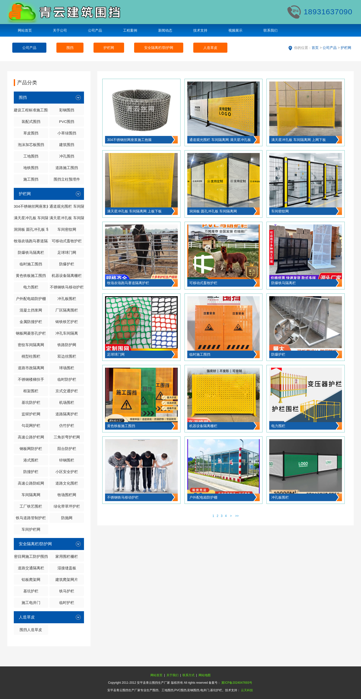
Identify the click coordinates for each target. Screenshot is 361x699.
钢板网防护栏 (31, 448)
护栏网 (109, 48)
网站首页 (25, 30)
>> (237, 516)
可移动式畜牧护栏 (67, 241)
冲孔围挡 (66, 156)
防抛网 (66, 518)
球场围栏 (66, 368)
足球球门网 (66, 252)
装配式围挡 (31, 121)
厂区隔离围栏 (66, 310)
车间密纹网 (66, 229)
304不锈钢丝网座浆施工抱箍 (31, 206)
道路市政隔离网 (31, 368)
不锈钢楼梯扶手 (31, 379)
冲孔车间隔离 (66, 333)
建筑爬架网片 (66, 579)
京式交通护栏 (66, 391)
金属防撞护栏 (31, 322)
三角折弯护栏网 (67, 437)
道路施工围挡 (66, 168)
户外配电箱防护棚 (31, 298)
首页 (315, 48)
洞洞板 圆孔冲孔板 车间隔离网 (31, 229)
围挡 (69, 48)
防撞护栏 (30, 472)
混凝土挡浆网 (31, 310)
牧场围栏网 (66, 495)
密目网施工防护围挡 (31, 556)
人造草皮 (210, 48)
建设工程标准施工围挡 (31, 110)
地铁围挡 (30, 168)
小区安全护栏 (66, 472)
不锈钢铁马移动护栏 (67, 287)
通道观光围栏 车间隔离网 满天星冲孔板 (66, 206)
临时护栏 (66, 602)
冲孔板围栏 (66, 298)
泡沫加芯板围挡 (31, 144)
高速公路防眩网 (31, 483)
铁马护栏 (66, 591)
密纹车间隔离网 (31, 345)
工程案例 (130, 30)
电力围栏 (30, 287)
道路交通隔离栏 (31, 568)
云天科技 (247, 690)
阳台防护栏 (66, 448)
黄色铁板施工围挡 (31, 275)
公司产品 (95, 30)
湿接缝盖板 (66, 568)
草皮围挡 (30, 133)
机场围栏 (66, 402)
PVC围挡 (66, 121)
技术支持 (200, 30)
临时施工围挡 (31, 264)
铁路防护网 (66, 345)
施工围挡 (30, 179)
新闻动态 (165, 30)
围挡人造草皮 (31, 630)
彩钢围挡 (66, 110)
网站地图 (205, 675)
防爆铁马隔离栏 (31, 252)
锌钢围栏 (66, 460)
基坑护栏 (30, 591)
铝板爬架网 (31, 579)
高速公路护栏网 (31, 437)
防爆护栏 (66, 264)
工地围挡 (30, 156)
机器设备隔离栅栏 (67, 275)
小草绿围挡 (66, 133)
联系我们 (270, 30)
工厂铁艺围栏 (31, 506)
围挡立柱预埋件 (67, 179)
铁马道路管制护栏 (31, 518)
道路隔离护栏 (66, 414)
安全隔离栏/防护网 (158, 48)
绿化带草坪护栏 (67, 506)
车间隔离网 (31, 495)
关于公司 (60, 30)
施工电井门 (31, 602)
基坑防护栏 (31, 402)
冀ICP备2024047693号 (236, 682)
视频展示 (235, 30)
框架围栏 (30, 391)
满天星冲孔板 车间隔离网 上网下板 (31, 218)
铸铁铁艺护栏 (66, 322)
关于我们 (172, 675)
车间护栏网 (31, 529)
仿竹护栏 (66, 425)
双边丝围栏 (66, 356)
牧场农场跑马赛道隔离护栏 (31, 241)
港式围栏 (30, 460)
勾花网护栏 (31, 425)
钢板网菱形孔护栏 (31, 333)
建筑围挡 (66, 144)
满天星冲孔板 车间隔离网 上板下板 (66, 218)
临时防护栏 (66, 379)
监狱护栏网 (31, 414)
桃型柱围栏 (31, 356)
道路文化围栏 (66, 483)
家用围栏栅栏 (66, 556)
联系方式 (189, 675)
